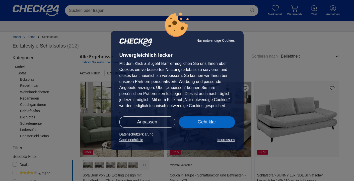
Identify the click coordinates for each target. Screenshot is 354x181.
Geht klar (207, 121)
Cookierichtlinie (131, 140)
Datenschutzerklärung (136, 134)
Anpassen (147, 121)
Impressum (226, 140)
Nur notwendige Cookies (215, 40)
